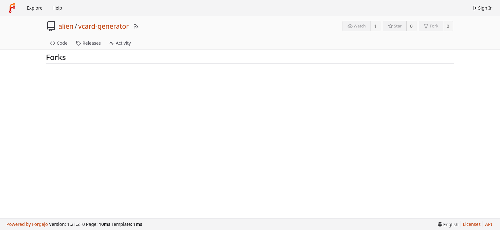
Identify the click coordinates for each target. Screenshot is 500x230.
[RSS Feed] (136, 26)
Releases (88, 43)
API (488, 224)
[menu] (448, 224)
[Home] (12, 8)
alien (65, 26)
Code (59, 43)
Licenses (472, 224)
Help (57, 8)
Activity (120, 43)
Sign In (483, 8)
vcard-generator (103, 26)
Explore (34, 8)
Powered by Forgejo (27, 224)
